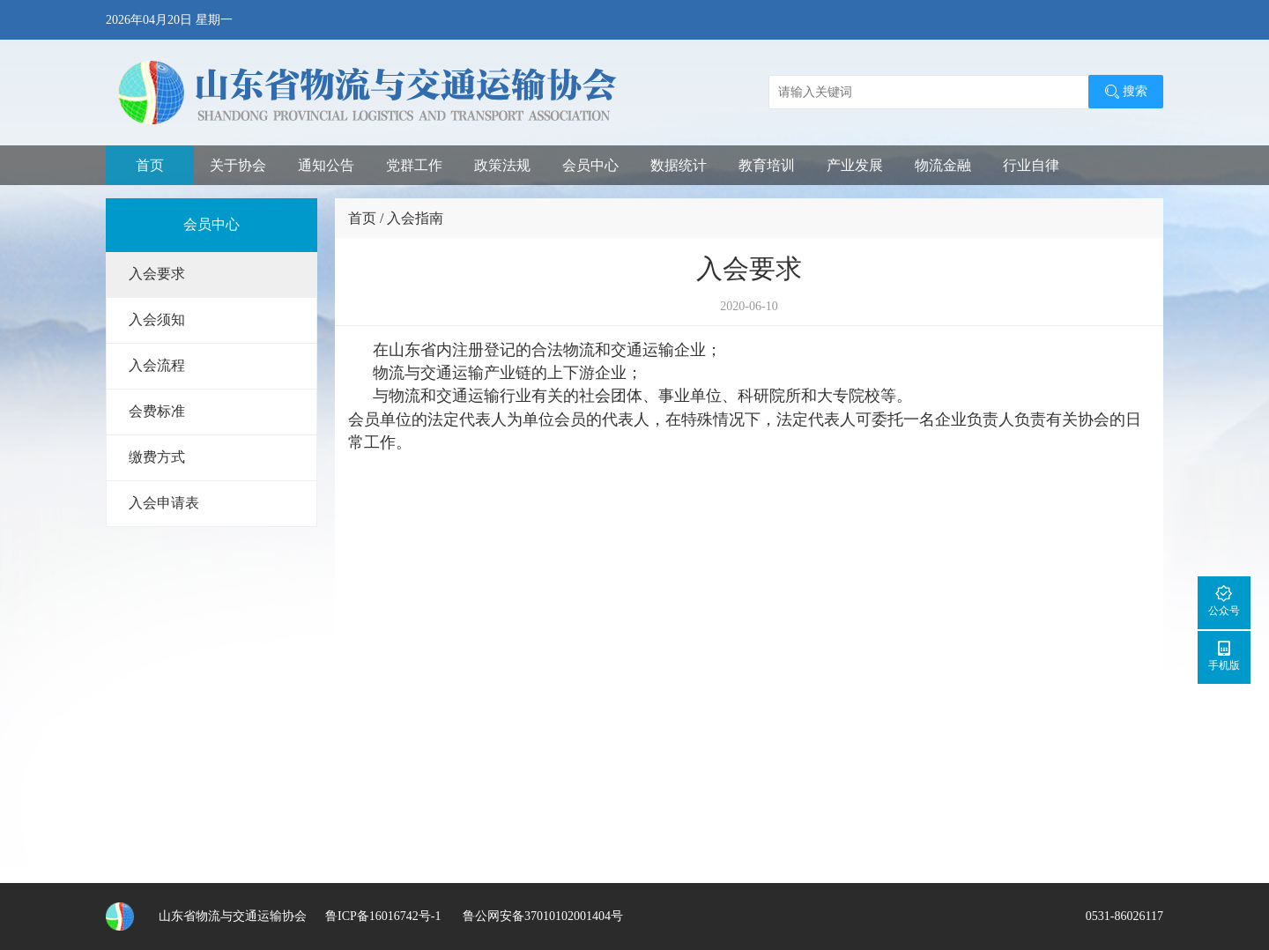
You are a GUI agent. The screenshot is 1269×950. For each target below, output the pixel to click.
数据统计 (678, 165)
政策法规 (502, 165)
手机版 (1224, 655)
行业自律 (1031, 165)
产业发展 (855, 165)
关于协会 (238, 165)
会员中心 (590, 165)
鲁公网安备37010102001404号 (541, 916)
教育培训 (766, 165)
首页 (150, 165)
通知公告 (326, 165)
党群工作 (414, 165)
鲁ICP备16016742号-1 (383, 916)
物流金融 (943, 165)
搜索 (1125, 92)
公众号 (1224, 600)
